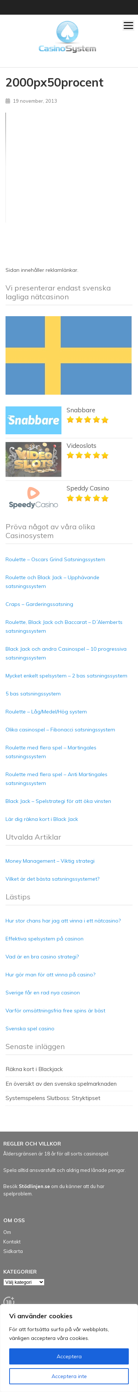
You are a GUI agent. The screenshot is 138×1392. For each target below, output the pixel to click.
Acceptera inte (69, 1376)
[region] (69, 1348)
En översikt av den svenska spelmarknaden (61, 1083)
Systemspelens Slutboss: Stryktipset (53, 1098)
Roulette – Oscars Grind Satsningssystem (55, 559)
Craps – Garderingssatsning (39, 604)
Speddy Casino (88, 488)
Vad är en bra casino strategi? (42, 956)
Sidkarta (13, 1251)
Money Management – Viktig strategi (50, 861)
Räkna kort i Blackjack (34, 1069)
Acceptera (69, 1356)
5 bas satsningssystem (33, 693)
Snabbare (81, 410)
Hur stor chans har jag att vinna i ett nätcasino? (63, 920)
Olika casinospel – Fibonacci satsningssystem (60, 729)
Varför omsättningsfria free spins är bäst (55, 1010)
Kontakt (12, 1242)
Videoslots (81, 445)
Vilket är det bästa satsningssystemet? (52, 879)
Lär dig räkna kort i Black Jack (42, 819)
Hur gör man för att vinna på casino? (50, 974)
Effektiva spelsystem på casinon (45, 938)
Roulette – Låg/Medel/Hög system (46, 711)
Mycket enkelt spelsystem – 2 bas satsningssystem (66, 675)
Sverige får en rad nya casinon (43, 992)
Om (7, 1232)
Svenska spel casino (30, 1028)
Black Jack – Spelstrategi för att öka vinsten (58, 801)
